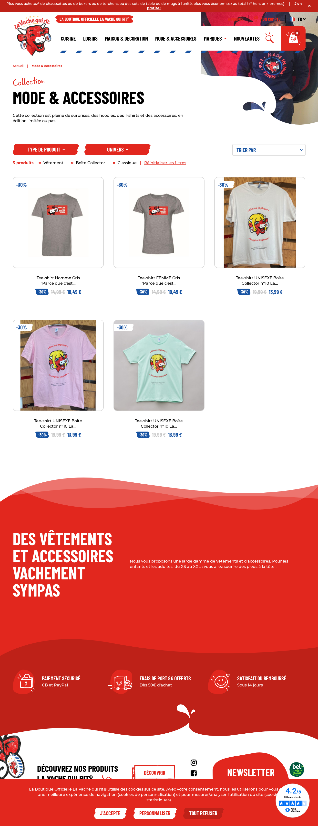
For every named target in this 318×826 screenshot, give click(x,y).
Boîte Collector (90, 163)
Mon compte (266, 19)
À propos (235, 19)
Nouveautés (247, 38)
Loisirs (90, 38)
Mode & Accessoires (175, 38)
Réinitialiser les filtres (165, 163)
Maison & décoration (126, 38)
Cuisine (68, 38)
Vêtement (53, 163)
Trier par (269, 150)
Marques (215, 38)
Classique (127, 163)
